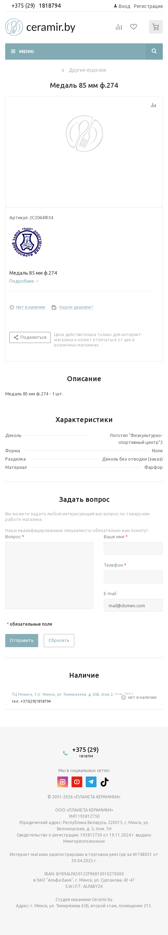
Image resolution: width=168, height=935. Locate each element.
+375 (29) (23, 5)
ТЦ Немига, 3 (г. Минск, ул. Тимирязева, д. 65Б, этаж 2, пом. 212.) (72, 694)
